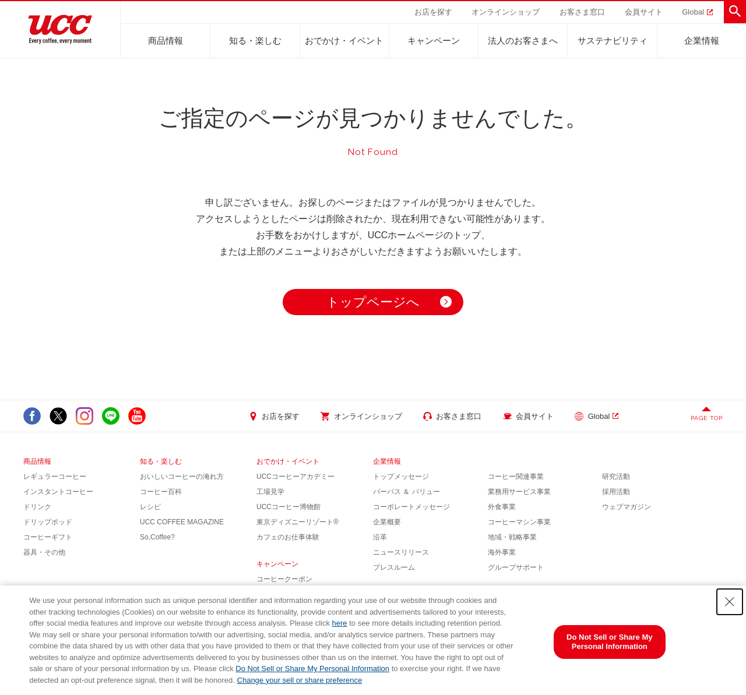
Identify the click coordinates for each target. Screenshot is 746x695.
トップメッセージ (401, 476)
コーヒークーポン (284, 579)
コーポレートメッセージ (411, 507)
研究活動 (616, 476)
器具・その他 (44, 552)
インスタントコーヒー (58, 492)
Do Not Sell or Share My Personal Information (312, 668)
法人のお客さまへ (523, 40)
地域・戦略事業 (512, 537)
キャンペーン (433, 40)
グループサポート (516, 567)
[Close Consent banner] (730, 602)
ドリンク (37, 507)
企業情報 (701, 40)
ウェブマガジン (626, 507)
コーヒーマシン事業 (519, 522)
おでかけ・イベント (344, 40)
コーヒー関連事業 (516, 476)
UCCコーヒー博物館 (288, 507)
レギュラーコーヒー (54, 476)
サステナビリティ (613, 40)
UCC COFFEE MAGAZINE (182, 522)
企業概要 (387, 522)
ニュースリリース (401, 552)
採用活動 (616, 492)
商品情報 (165, 40)
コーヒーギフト (47, 537)
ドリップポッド (47, 522)
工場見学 (270, 492)
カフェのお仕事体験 (287, 537)
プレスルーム (394, 567)
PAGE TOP (707, 418)
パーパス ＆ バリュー (406, 492)
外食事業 (502, 507)
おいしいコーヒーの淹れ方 (182, 476)
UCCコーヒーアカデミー (295, 476)
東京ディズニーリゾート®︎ (297, 522)
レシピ (150, 507)
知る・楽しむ (255, 40)
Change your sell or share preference (300, 680)
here (339, 623)
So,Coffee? (157, 537)
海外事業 (502, 552)
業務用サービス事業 (519, 492)
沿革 (380, 537)
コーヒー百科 (161, 492)
